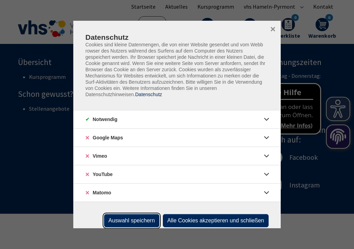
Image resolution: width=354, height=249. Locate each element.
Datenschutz (148, 94)
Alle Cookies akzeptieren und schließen (215, 220)
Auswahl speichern (132, 220)
